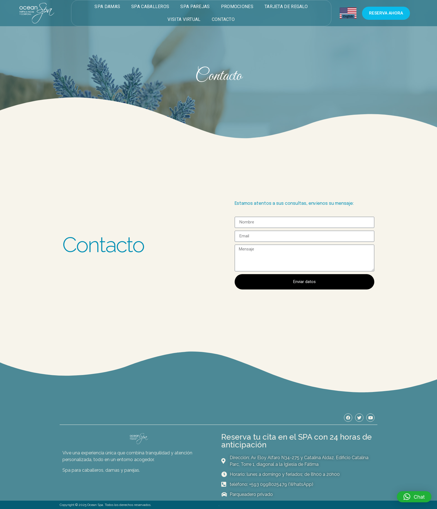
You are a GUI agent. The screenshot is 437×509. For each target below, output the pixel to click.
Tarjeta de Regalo (286, 6)
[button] (414, 496)
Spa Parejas (195, 6)
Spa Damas (107, 6)
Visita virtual (183, 19)
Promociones (237, 6)
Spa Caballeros (150, 6)
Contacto (223, 19)
